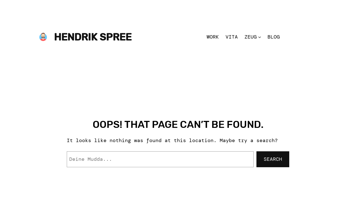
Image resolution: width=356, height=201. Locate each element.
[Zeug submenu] (259, 37)
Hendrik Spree (93, 37)
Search (273, 159)
